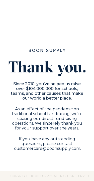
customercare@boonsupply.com (47, 148)
